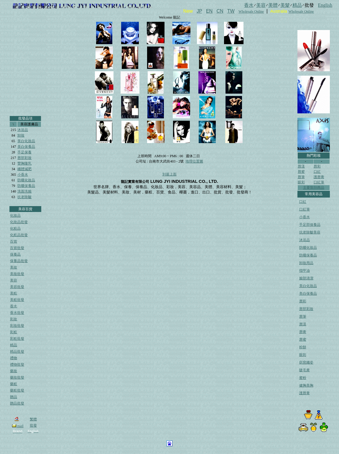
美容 (13, 280)
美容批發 (17, 287)
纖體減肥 (24, 169)
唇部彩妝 (24, 158)
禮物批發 (17, 364)
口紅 (317, 172)
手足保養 (24, 152)
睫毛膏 (304, 370)
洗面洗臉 (24, 191)
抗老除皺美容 (309, 232)
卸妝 (20, 135)
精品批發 (17, 351)
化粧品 (15, 228)
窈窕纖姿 (306, 362)
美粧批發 (17, 300)
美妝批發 (17, 274)
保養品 (15, 254)
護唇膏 (319, 177)
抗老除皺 (24, 197)
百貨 (13, 241)
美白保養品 (26, 147)
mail (17, 426)
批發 (33, 425)
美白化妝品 (26, 141)
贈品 (13, 397)
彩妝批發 (17, 326)
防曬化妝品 (26, 180)
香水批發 (17, 313)
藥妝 (13, 371)
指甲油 (304, 271)
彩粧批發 (17, 339)
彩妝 (13, 319)
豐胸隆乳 (24, 163)
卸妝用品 (306, 263)
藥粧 (13, 384)
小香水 (22, 175)
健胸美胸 (306, 385)
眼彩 (301, 182)
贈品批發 (17, 403)
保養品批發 (19, 261)
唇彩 (317, 166)
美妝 (13, 267)
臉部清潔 (306, 278)
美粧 (13, 293)
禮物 (13, 358)
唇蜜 (301, 172)
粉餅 (302, 347)
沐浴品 (22, 130)
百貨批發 (17, 248)
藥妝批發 (17, 377)
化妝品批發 (19, 222)
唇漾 (301, 166)
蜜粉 (302, 378)
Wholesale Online (251, 11)
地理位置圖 (194, 161)
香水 (13, 306)
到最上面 (169, 174)
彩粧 (13, 332)
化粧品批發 (19, 235)
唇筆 (301, 177)
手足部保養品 (309, 225)
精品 (13, 345)
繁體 (33, 419)
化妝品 (15, 215)
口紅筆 (319, 182)
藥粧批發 (17, 390)
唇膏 (302, 332)
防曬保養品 (26, 186)
